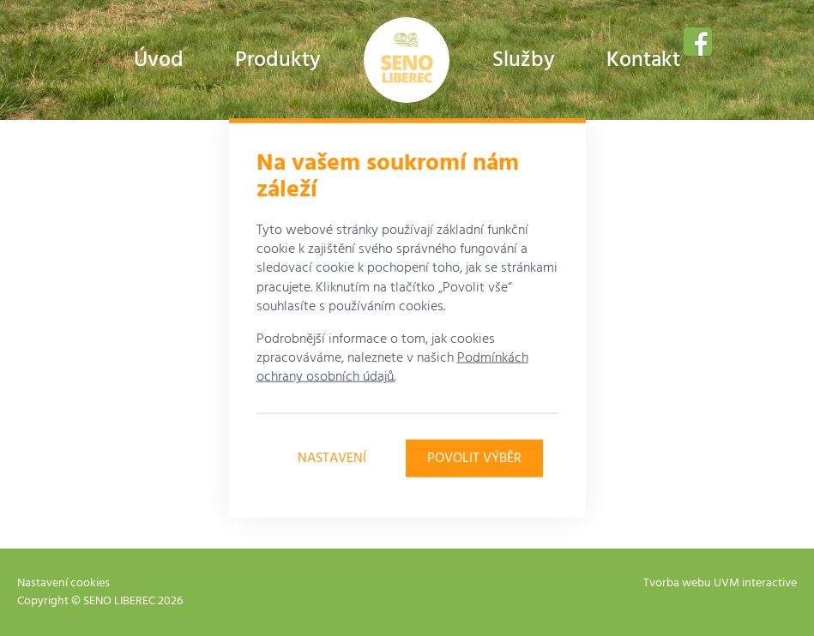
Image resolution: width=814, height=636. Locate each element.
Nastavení (332, 458)
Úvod (159, 61)
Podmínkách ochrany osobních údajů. (392, 367)
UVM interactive (755, 583)
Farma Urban (406, 60)
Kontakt (643, 61)
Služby (523, 61)
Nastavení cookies (63, 583)
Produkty (278, 61)
